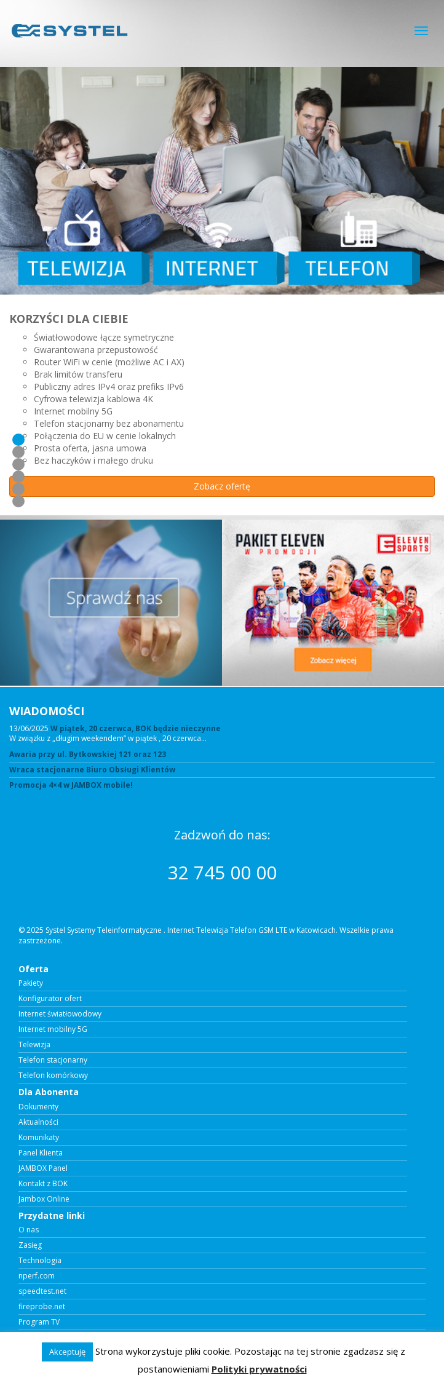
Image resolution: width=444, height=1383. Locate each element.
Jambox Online (43, 1199)
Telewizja (34, 1044)
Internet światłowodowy (59, 1014)
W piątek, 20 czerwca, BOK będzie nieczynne (135, 728)
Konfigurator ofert (50, 998)
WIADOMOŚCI (46, 710)
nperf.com (36, 1276)
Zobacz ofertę (222, 486)
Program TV (39, 1322)
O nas (28, 1230)
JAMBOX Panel (43, 1168)
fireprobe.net (41, 1306)
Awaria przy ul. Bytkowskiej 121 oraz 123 (87, 754)
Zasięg (30, 1245)
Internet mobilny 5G (52, 1029)
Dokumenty (38, 1107)
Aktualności (38, 1122)
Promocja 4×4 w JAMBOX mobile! (71, 785)
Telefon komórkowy (53, 1075)
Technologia (39, 1260)
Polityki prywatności (259, 1369)
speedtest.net (42, 1291)
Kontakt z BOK (43, 1183)
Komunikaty (38, 1137)
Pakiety (30, 983)
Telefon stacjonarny (52, 1060)
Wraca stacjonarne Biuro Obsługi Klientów (92, 770)
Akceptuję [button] (67, 1351)
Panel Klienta (40, 1153)
